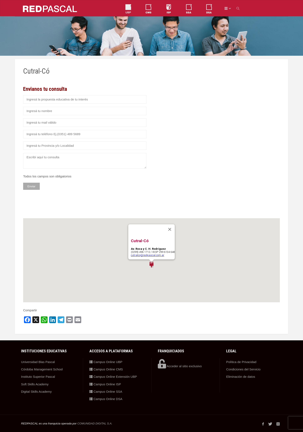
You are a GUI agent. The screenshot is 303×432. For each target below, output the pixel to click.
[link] (238, 8)
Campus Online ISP (105, 383)
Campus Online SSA (105, 391)
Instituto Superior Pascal (38, 376)
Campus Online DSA (106, 398)
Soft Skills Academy (35, 383)
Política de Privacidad (241, 362)
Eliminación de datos (240, 376)
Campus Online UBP (106, 362)
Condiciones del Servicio (243, 369)
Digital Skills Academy (36, 391)
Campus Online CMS (106, 369)
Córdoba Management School (42, 369)
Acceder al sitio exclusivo (180, 366)
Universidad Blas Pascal (38, 362)
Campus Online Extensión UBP (113, 376)
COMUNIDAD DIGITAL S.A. (95, 422)
